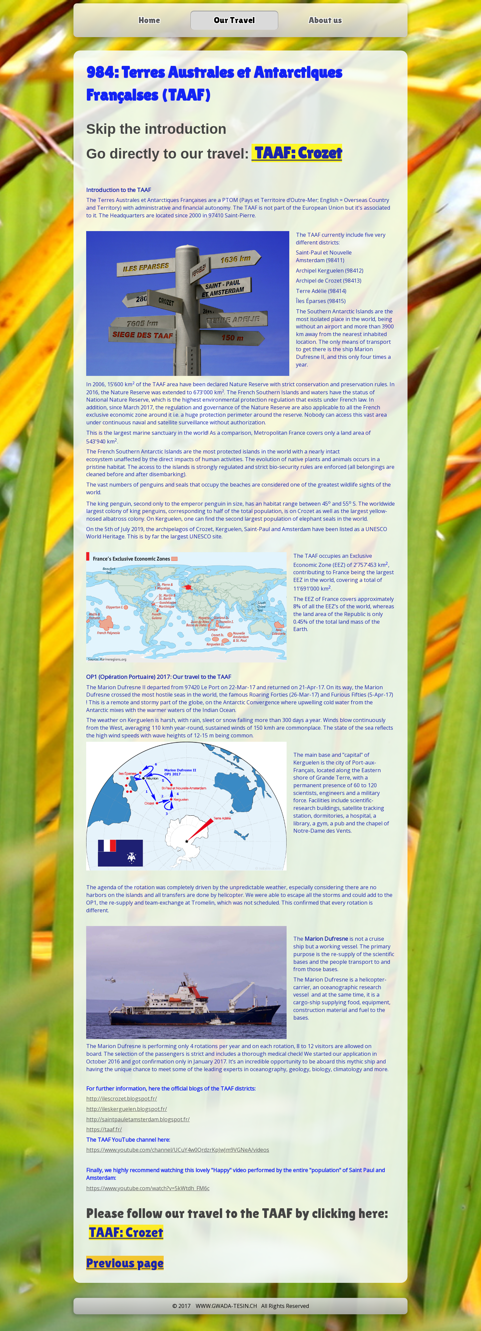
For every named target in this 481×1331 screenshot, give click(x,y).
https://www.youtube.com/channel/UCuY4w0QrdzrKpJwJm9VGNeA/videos (177, 1149)
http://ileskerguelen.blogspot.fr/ (126, 1109)
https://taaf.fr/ (104, 1129)
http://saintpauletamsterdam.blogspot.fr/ (138, 1119)
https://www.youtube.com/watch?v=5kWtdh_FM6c (147, 1188)
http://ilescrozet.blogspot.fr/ (121, 1098)
